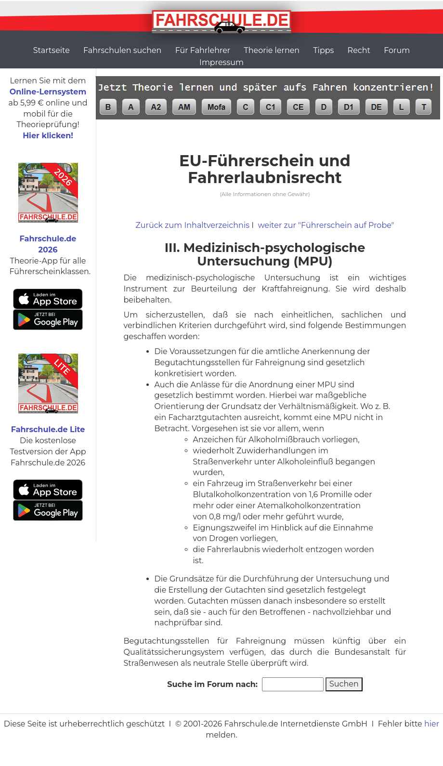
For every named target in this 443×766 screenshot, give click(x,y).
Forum (397, 50)
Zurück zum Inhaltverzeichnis (193, 225)
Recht (359, 50)
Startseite (51, 50)
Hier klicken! (48, 135)
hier (431, 723)
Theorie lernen (272, 50)
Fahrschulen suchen (122, 50)
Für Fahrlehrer (203, 50)
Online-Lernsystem (48, 91)
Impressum (221, 62)
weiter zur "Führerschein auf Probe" (326, 225)
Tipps (323, 50)
